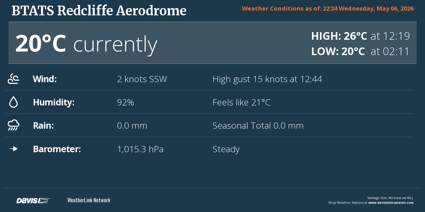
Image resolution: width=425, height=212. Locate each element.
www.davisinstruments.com (390, 202)
